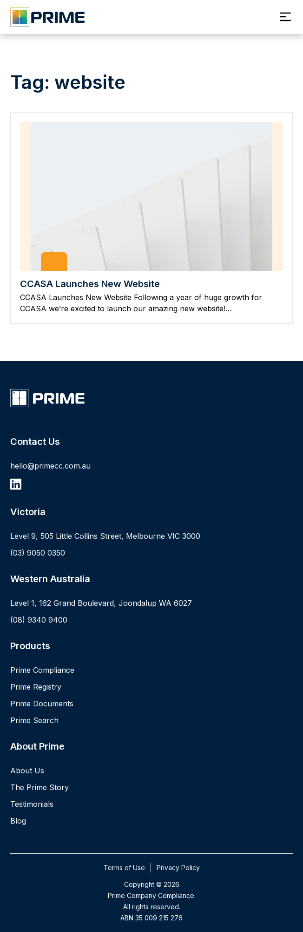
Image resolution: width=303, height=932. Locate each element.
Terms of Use (124, 868)
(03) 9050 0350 (37, 552)
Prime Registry (35, 686)
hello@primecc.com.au (50, 465)
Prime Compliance (42, 670)
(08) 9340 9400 (38, 619)
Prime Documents (41, 703)
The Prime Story (39, 787)
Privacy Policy (178, 868)
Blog (18, 820)
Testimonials (31, 804)
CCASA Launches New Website (90, 283)
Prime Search (34, 720)
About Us (27, 770)
